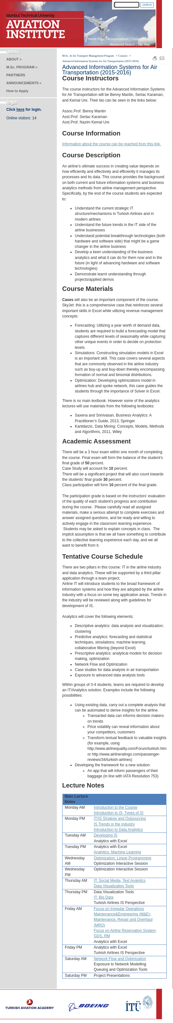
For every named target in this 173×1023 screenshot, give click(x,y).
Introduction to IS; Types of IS (118, 813)
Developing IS (105, 835)
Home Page (96, 39)
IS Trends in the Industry (114, 824)
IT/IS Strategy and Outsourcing (120, 818)
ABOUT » (13, 59)
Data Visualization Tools (114, 886)
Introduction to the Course (115, 807)
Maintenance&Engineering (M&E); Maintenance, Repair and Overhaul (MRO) (123, 919)
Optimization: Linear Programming (122, 858)
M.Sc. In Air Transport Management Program (88, 55)
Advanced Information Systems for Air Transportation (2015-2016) (100, 61)
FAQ (148, 39)
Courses (123, 55)
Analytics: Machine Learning (117, 852)
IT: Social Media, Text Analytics (120, 880)
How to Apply (17, 91)
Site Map (143, 44)
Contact (136, 39)
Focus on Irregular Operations (119, 909)
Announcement (117, 39)
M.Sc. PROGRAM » (21, 67)
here (20, 109)
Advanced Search (122, 44)
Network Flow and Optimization (120, 959)
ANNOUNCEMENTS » (23, 83)
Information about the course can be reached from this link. (111, 144)
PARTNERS (15, 75)
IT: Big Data (103, 897)
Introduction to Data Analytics (118, 829)
